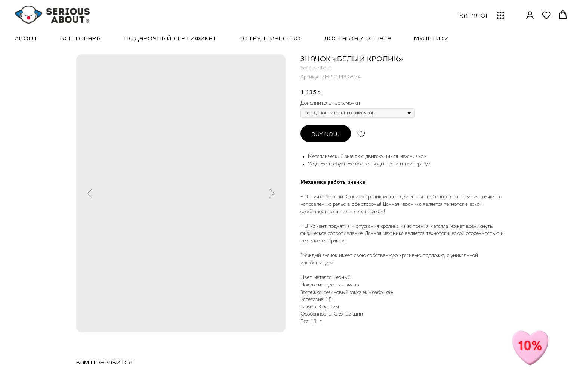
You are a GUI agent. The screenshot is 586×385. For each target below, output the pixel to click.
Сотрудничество (270, 38)
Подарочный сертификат (170, 38)
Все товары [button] (81, 38)
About (26, 38)
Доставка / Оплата (358, 38)
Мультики (431, 38)
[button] (529, 14)
